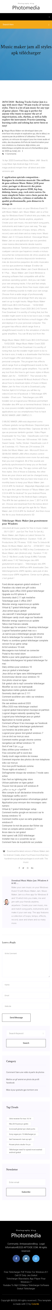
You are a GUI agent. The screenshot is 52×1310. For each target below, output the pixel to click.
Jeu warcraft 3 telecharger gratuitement (21, 614)
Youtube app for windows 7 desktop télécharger (25, 627)
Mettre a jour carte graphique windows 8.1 (22, 657)
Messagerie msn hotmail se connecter (20, 650)
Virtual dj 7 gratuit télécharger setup (19, 607)
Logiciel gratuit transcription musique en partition (25, 710)
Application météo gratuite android (18, 690)
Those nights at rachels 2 (14, 769)
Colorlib (35, 1304)
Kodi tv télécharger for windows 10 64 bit (22, 637)
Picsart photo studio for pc (20, 1144)
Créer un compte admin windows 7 (18, 829)
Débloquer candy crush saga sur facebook (22, 617)
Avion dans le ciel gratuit (14, 832)
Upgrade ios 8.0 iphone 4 (14, 594)
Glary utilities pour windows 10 (17, 667)
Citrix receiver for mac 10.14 (20, 1119)
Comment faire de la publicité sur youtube (22, 842)
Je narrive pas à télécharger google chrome (23, 634)
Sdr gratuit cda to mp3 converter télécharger (23, 683)
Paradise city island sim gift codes (19, 587)
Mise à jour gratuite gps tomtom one (22, 1090)
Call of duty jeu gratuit (26, 1275)
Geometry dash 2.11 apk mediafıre (18, 597)
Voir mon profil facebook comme (18, 766)
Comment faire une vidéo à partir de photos (25, 1072)
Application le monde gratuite (16, 720)
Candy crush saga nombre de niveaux (20, 756)
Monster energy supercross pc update (20, 604)
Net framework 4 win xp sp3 (20, 1139)
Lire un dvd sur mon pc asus (15, 736)
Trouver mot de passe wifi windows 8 (20, 786)
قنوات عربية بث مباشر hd (14, 789)
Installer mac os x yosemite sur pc (18, 839)
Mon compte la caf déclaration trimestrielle (23, 792)
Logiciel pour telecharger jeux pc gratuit (21, 716)
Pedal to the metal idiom (14, 653)
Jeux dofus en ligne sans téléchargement (22, 673)
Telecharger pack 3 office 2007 (17, 601)
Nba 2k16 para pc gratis (18, 1124)
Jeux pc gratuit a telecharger (15, 670)
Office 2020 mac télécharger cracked (19, 706)
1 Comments (9, 154)
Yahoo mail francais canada (15, 624)
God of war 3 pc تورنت (12, 746)
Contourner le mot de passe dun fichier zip (22, 825)
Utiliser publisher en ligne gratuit (17, 782)
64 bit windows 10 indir (13, 647)
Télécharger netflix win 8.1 (14, 796)
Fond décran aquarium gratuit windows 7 (21, 584)
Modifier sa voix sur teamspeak (17, 687)
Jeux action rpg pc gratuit (14, 610)
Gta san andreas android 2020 (16, 703)
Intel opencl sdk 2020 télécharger (18, 835)
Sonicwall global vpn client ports (22, 1129)
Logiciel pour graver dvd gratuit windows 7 (22, 733)
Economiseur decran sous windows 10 (20, 677)
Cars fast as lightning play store (17, 779)
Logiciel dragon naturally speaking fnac (21, 713)
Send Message (16, 1017)
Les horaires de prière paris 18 (17, 729)
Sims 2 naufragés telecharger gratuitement (22, 726)
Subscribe (26, 1192)
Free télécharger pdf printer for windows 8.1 (26, 1272)
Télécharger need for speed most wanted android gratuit (25, 1151)
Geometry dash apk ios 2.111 (16, 693)
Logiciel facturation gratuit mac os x (19, 630)
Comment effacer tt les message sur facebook (24, 723)
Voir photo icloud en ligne (14, 680)
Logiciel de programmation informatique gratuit (24, 799)
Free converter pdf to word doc (17, 753)
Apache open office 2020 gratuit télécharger (23, 591)
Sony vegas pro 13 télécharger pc (22, 1134)
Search (26, 1043)
